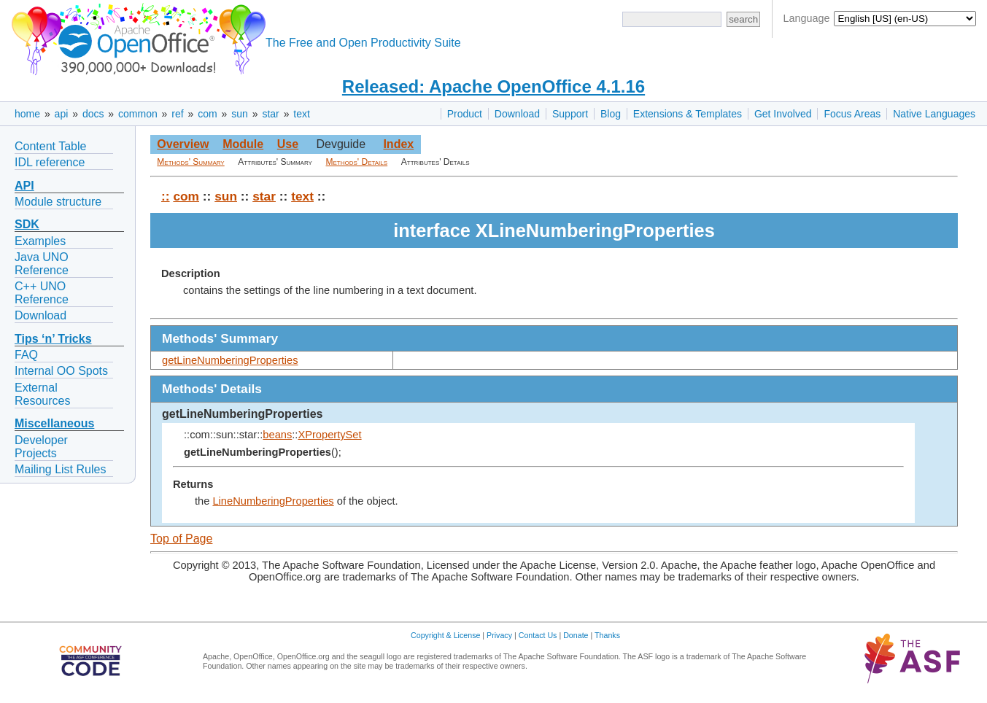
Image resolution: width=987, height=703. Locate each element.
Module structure (58, 201)
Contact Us (538, 635)
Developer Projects (41, 446)
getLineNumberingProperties (230, 360)
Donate (575, 635)
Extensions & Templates (687, 114)
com (207, 114)
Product (464, 114)
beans (277, 434)
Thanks (607, 635)
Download (517, 114)
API (24, 185)
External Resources (42, 394)
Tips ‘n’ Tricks (53, 339)
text (301, 114)
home (27, 114)
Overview (183, 144)
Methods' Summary (190, 162)
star (270, 114)
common (138, 114)
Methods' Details (357, 162)
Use (287, 144)
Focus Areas (852, 114)
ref (177, 114)
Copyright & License (445, 635)
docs (93, 114)
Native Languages (934, 114)
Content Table (50, 146)
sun (239, 114)
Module (242, 144)
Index (398, 144)
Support (570, 114)
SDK (27, 224)
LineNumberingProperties (272, 501)
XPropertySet (329, 434)
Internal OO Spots (61, 371)
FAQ (26, 355)
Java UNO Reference (42, 263)
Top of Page (181, 538)
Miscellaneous (54, 423)
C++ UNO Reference (42, 293)
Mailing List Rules (60, 469)
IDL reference (50, 162)
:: (165, 196)
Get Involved (783, 114)
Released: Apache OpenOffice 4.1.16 (493, 86)
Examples (40, 241)
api (62, 114)
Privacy (499, 635)
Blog (610, 114)
